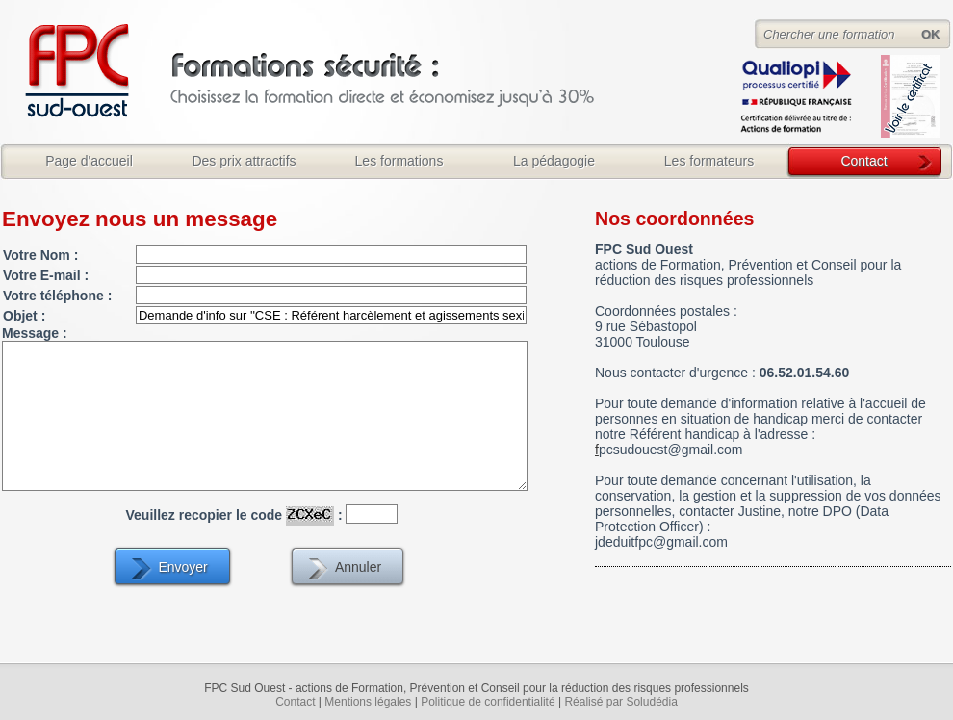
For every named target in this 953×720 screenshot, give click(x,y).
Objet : (24, 315)
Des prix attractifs (244, 160)
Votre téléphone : (57, 295)
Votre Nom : (40, 255)
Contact (863, 160)
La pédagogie (554, 160)
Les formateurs (709, 160)
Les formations (399, 160)
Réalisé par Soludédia (620, 701)
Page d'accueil (89, 160)
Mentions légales (367, 701)
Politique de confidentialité (487, 701)
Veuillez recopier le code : (234, 514)
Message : (34, 333)
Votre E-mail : (46, 275)
